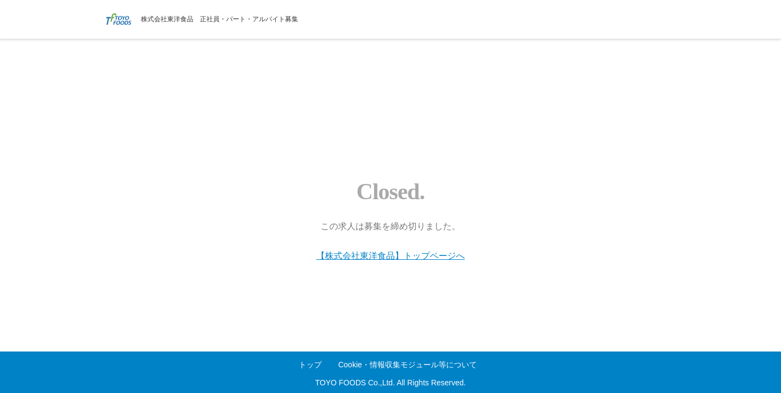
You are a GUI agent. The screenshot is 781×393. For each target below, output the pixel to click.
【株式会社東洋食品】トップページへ (390, 255)
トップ (310, 364)
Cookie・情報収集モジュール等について (407, 364)
